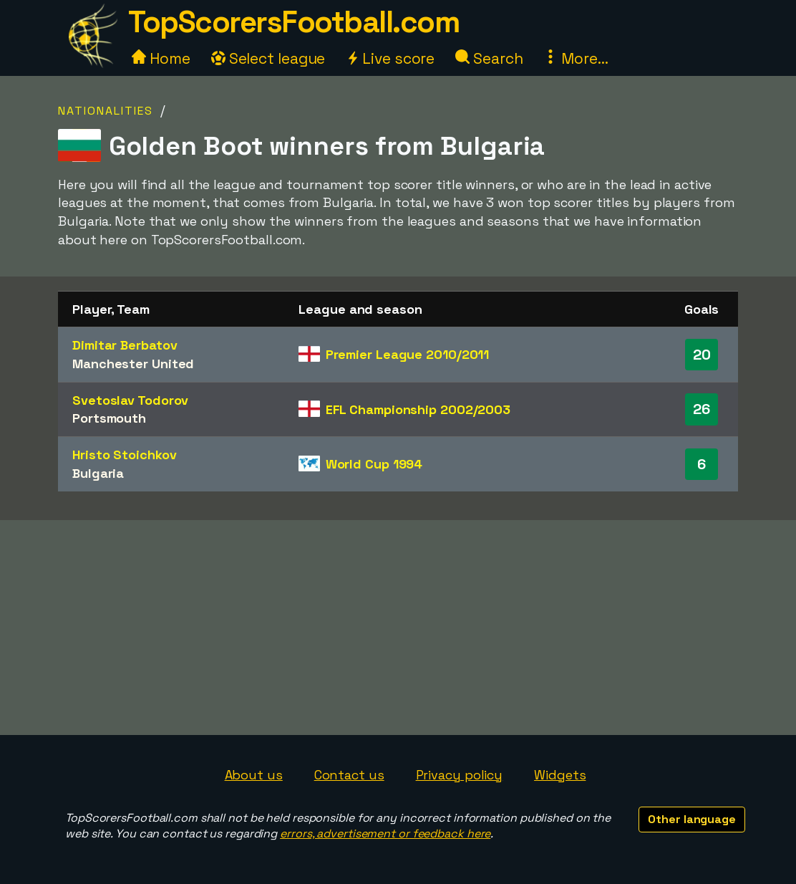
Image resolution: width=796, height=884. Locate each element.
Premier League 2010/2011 (408, 354)
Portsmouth (109, 418)
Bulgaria (98, 473)
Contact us (349, 775)
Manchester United (133, 363)
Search (489, 58)
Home (161, 58)
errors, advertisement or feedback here (385, 833)
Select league (268, 58)
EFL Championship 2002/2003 (418, 409)
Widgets (560, 775)
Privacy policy (459, 775)
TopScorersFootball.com (293, 22)
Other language (692, 819)
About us (254, 775)
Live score (390, 58)
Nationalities (105, 110)
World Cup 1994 (374, 464)
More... (575, 58)
